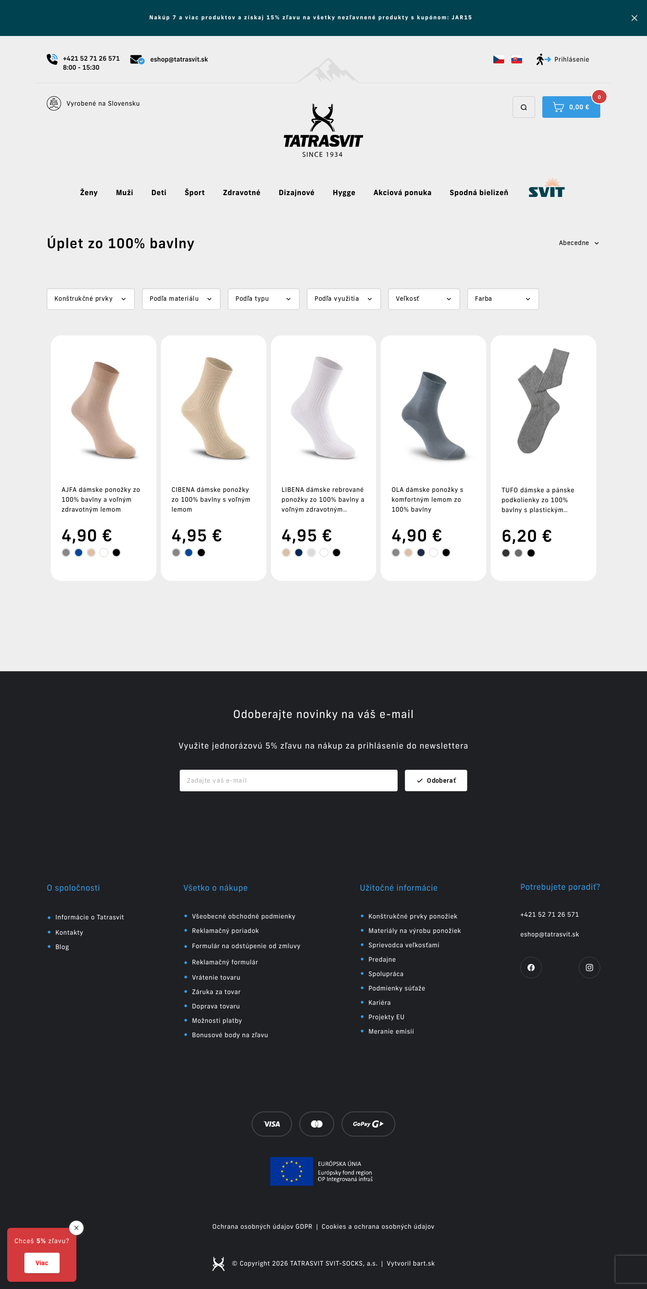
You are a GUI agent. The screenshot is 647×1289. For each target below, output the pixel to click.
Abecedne (579, 243)
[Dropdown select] (91, 299)
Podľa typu (252, 298)
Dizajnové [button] (297, 192)
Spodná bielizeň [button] (479, 192)
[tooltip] (66, 552)
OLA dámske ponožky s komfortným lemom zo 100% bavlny (427, 499)
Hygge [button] (343, 192)
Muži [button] (124, 192)
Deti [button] (159, 192)
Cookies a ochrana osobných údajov (378, 1226)
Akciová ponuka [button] (402, 192)
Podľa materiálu (174, 298)
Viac (42, 1263)
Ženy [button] (89, 192)
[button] (498, 59)
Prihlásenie (562, 59)
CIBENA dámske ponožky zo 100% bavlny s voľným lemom (211, 499)
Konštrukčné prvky (83, 298)
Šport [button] (195, 192)
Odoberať (436, 780)
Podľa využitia (337, 298)
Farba (483, 298)
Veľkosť (407, 298)
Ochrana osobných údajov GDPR (263, 1226)
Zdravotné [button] (242, 192)
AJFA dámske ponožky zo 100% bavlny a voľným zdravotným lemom (101, 499)
